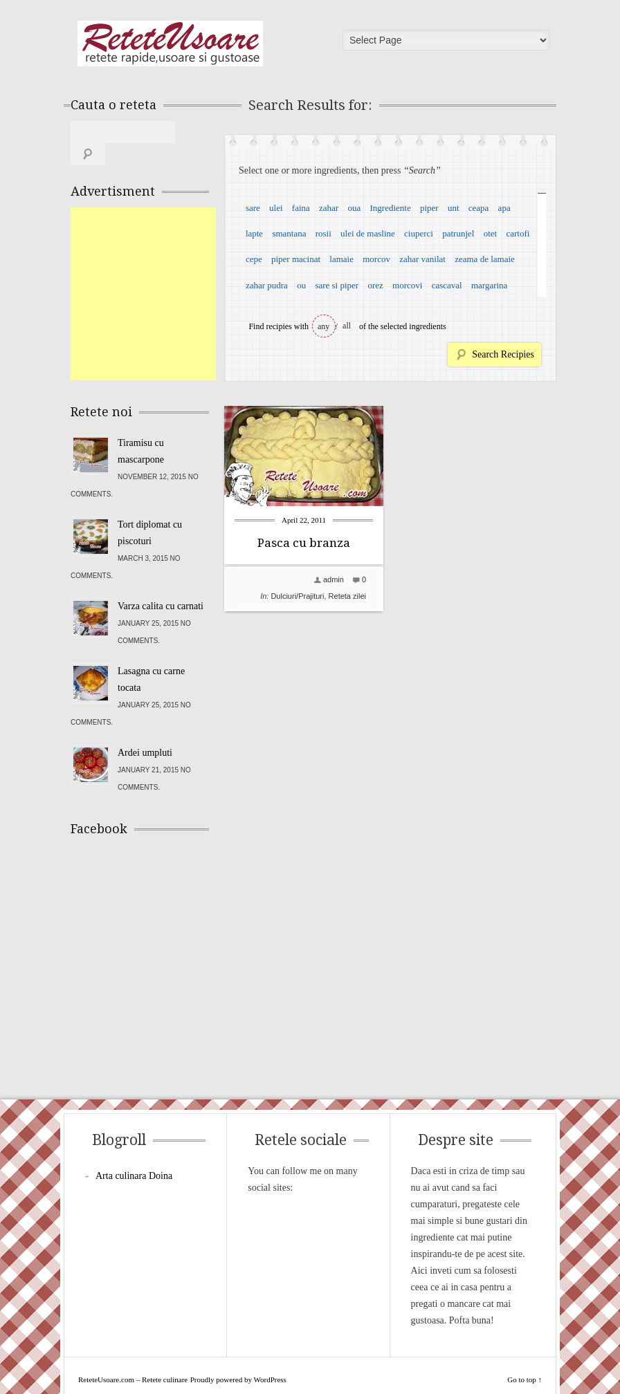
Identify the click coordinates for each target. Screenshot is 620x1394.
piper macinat (295, 259)
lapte (254, 233)
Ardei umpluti (145, 730)
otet (491, 233)
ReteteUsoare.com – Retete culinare (170, 43)
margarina (489, 285)
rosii (323, 233)
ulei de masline (367, 233)
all (347, 326)
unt (453, 208)
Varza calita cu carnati (160, 584)
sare (253, 208)
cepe (254, 259)
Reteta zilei (347, 596)
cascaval (447, 285)
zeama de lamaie (485, 259)
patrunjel (458, 233)
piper (429, 208)
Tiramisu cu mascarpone (141, 429)
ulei (276, 208)
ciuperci (418, 233)
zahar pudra (267, 285)
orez (375, 285)
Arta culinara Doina (133, 1154)
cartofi (517, 233)
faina (301, 208)
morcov (376, 259)
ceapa (478, 208)
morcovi (407, 285)
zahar (328, 208)
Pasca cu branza (303, 543)
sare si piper (336, 285)
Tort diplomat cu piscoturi (150, 510)
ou (301, 285)
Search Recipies (503, 354)
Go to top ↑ (524, 1357)
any (323, 326)
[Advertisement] (174, 271)
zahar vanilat (422, 259)
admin (333, 579)
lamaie (341, 259)
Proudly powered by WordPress (238, 1357)
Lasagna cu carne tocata (151, 657)
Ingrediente (390, 208)
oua (354, 208)
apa (504, 208)
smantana (289, 233)
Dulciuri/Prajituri (297, 596)
